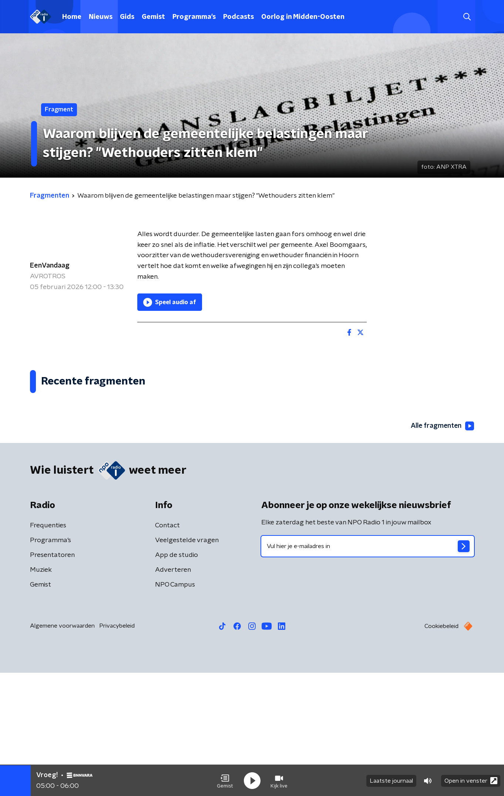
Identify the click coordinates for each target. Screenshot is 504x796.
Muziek (41, 693)
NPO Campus (175, 708)
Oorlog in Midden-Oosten (303, 17)
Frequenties (48, 648)
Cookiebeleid (441, 749)
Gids (127, 17)
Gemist (153, 17)
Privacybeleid (117, 749)
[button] (225, 780)
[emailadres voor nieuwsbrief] (367, 669)
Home (71, 17)
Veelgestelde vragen (187, 663)
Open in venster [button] (470, 780)
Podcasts (238, 17)
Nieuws (100, 17)
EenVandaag (50, 265)
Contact (167, 648)
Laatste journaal (391, 780)
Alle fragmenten (442, 549)
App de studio (176, 678)
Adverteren (173, 693)
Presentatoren (52, 678)
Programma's (194, 17)
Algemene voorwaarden (62, 749)
